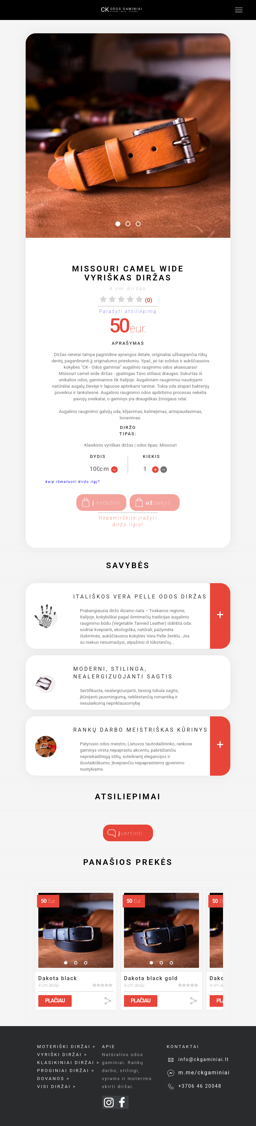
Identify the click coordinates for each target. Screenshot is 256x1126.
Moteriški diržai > (66, 1046)
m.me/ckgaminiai (204, 1072)
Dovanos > (53, 1078)
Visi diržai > (56, 1086)
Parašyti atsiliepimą (128, 311)
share (107, 1000)
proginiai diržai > (66, 1070)
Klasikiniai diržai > (68, 1062)
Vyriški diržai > (62, 1054)
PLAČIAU (55, 1000)
